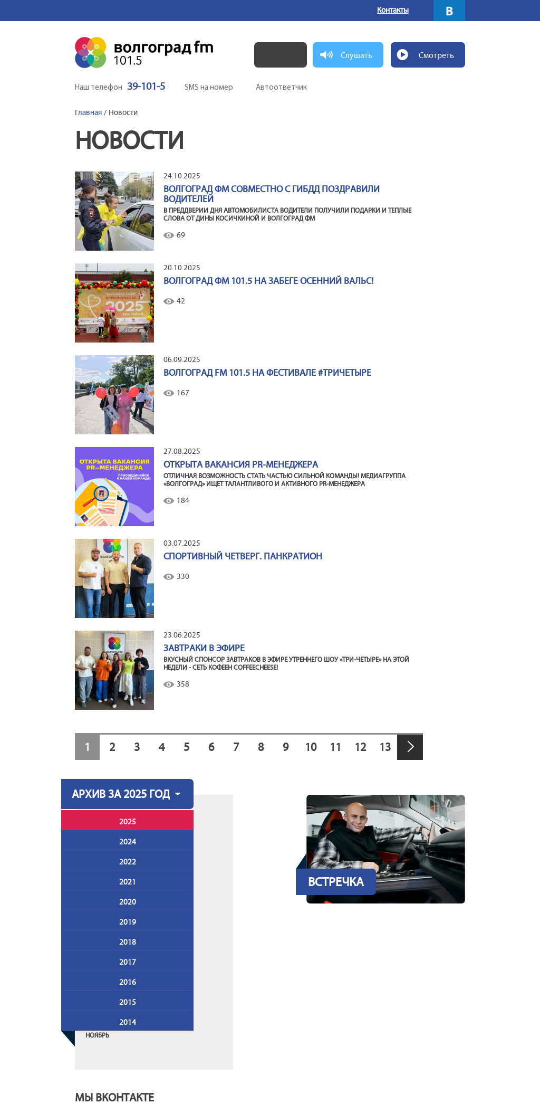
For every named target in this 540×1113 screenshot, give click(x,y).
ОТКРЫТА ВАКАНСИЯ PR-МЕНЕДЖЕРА (240, 465)
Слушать (356, 55)
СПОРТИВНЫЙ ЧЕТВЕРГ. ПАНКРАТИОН (242, 556)
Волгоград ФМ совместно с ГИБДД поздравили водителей (271, 194)
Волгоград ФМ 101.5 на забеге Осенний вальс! (268, 281)
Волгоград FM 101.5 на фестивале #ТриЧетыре (267, 373)
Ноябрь (97, 1035)
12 (360, 747)
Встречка (336, 881)
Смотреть (436, 55)
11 (335, 747)
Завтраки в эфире (204, 648)
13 (385, 747)
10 (310, 747)
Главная (88, 112)
